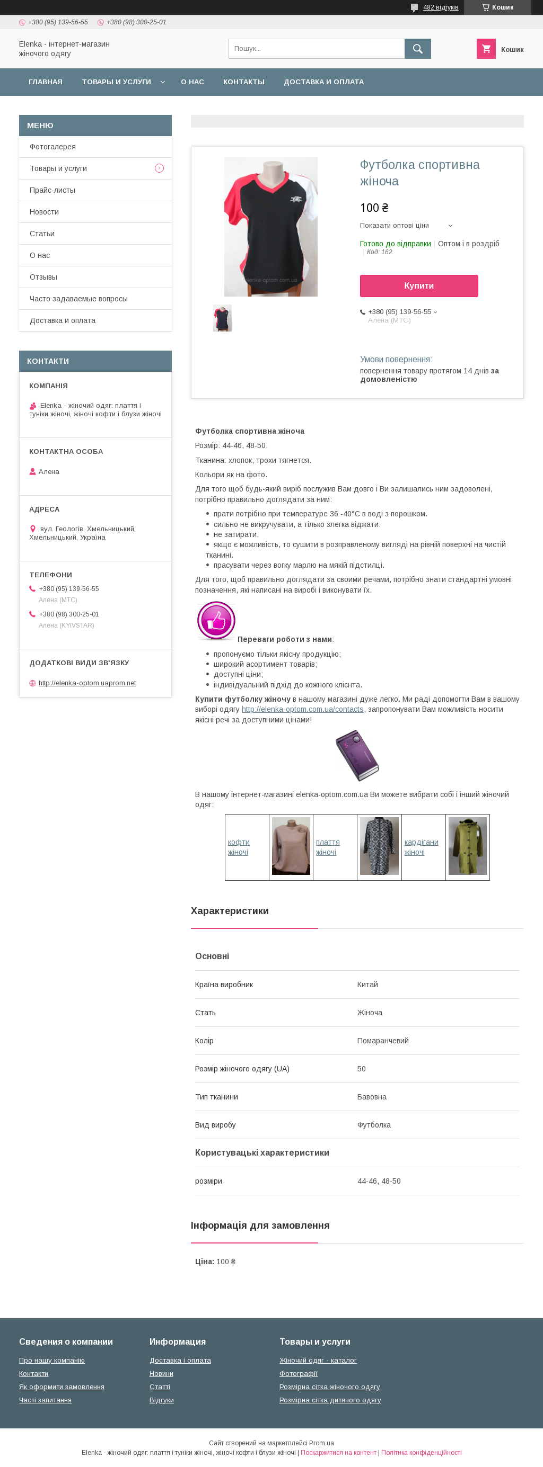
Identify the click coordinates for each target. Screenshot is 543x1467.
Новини (161, 1373)
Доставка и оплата (324, 82)
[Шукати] (418, 49)
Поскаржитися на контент (338, 1452)
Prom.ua (321, 1443)
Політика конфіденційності (421, 1452)
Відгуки (162, 1400)
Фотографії (298, 1373)
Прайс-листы (52, 190)
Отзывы (43, 277)
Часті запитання (45, 1400)
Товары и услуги (116, 82)
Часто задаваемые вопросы (79, 298)
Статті (160, 1387)
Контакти (33, 1373)
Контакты (244, 82)
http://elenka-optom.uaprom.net (87, 683)
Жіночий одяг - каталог (318, 1360)
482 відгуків (441, 7)
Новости (44, 212)
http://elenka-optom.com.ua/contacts (303, 709)
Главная (46, 82)
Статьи (42, 233)
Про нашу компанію (52, 1360)
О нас (192, 82)
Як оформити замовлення (61, 1387)
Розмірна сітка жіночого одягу (329, 1387)
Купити (419, 285)
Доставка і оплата (180, 1360)
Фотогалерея (53, 146)
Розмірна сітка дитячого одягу (330, 1400)
